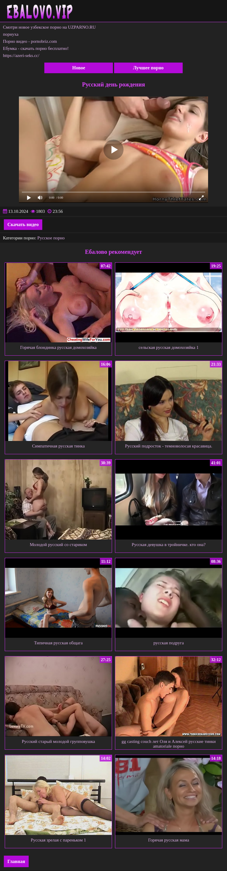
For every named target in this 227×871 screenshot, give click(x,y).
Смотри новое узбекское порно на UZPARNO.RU (49, 27)
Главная (16, 861)
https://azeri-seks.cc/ (21, 55)
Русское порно (50, 238)
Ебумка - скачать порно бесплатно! (36, 48)
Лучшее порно (148, 67)
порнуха (11, 34)
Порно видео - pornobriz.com (30, 41)
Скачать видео (23, 224)
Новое (78, 67)
